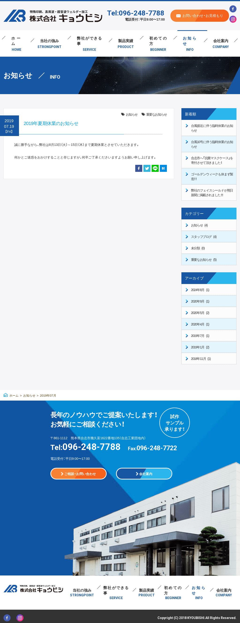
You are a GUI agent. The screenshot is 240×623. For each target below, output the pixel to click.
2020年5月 (200, 312)
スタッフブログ (203, 236)
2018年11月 (200, 358)
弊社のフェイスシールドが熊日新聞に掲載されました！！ (212, 192)
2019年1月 (200, 347)
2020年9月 (200, 301)
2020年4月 (200, 324)
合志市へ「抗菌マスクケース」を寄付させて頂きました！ (212, 160)
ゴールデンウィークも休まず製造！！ (212, 176)
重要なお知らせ (156, 114)
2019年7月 (200, 335)
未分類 (198, 248)
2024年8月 (200, 289)
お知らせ (132, 114)
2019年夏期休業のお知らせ (51, 123)
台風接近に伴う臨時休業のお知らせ (212, 128)
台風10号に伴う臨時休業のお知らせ (212, 144)
